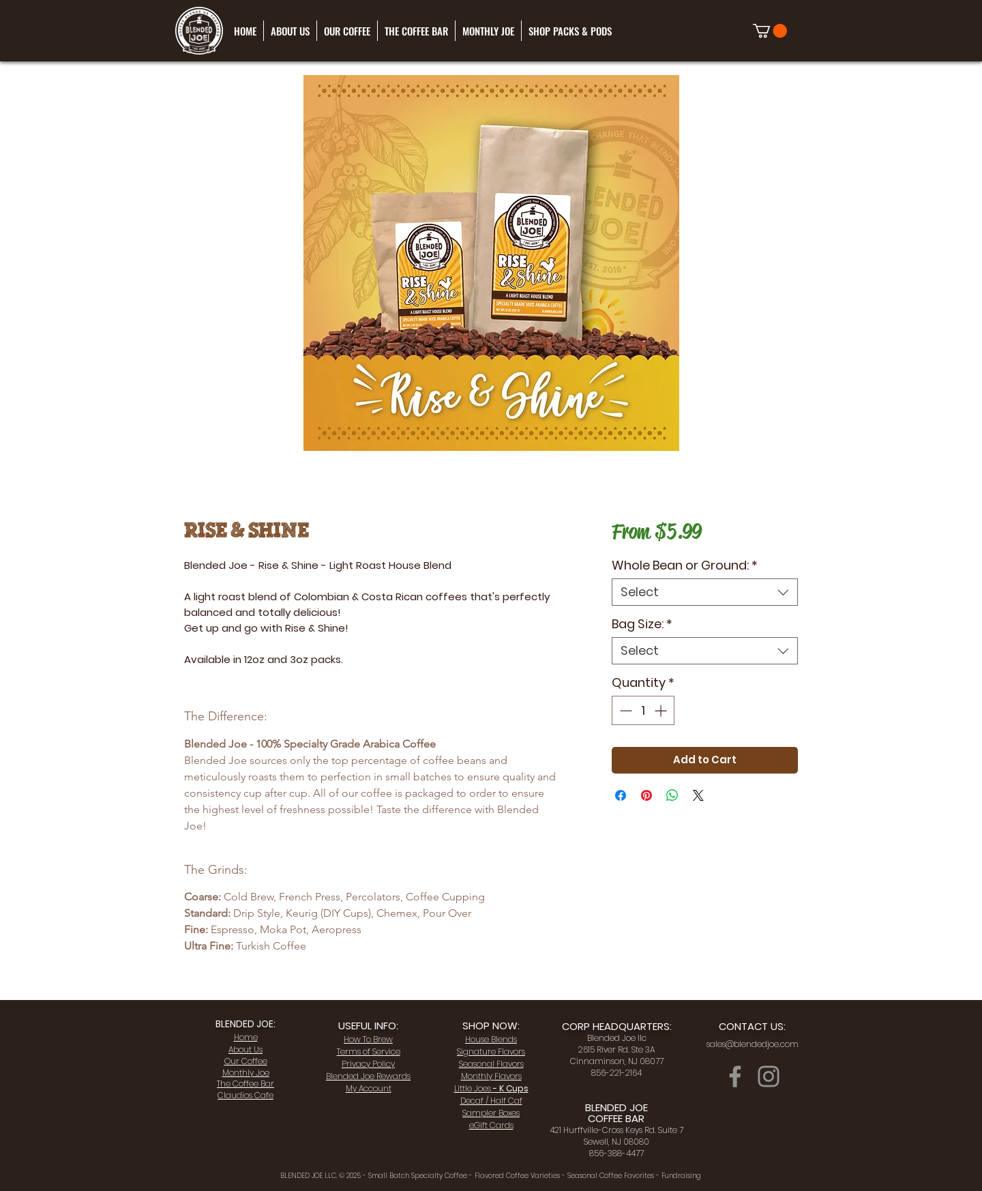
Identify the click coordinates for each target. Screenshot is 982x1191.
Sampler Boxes (491, 1113)
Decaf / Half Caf (491, 1100)
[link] (770, 31)
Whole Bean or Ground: (685, 565)
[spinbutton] (643, 710)
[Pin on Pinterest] (646, 795)
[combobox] (705, 592)
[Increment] (661, 710)
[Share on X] (698, 795)
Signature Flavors (491, 1051)
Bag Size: (642, 624)
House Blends (491, 1039)
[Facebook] (735, 1076)
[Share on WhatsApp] (672, 795)
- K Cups (491, 1088)
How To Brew (368, 1039)
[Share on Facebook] (620, 795)
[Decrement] (624, 710)
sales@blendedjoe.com (752, 1044)
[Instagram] (768, 1076)
